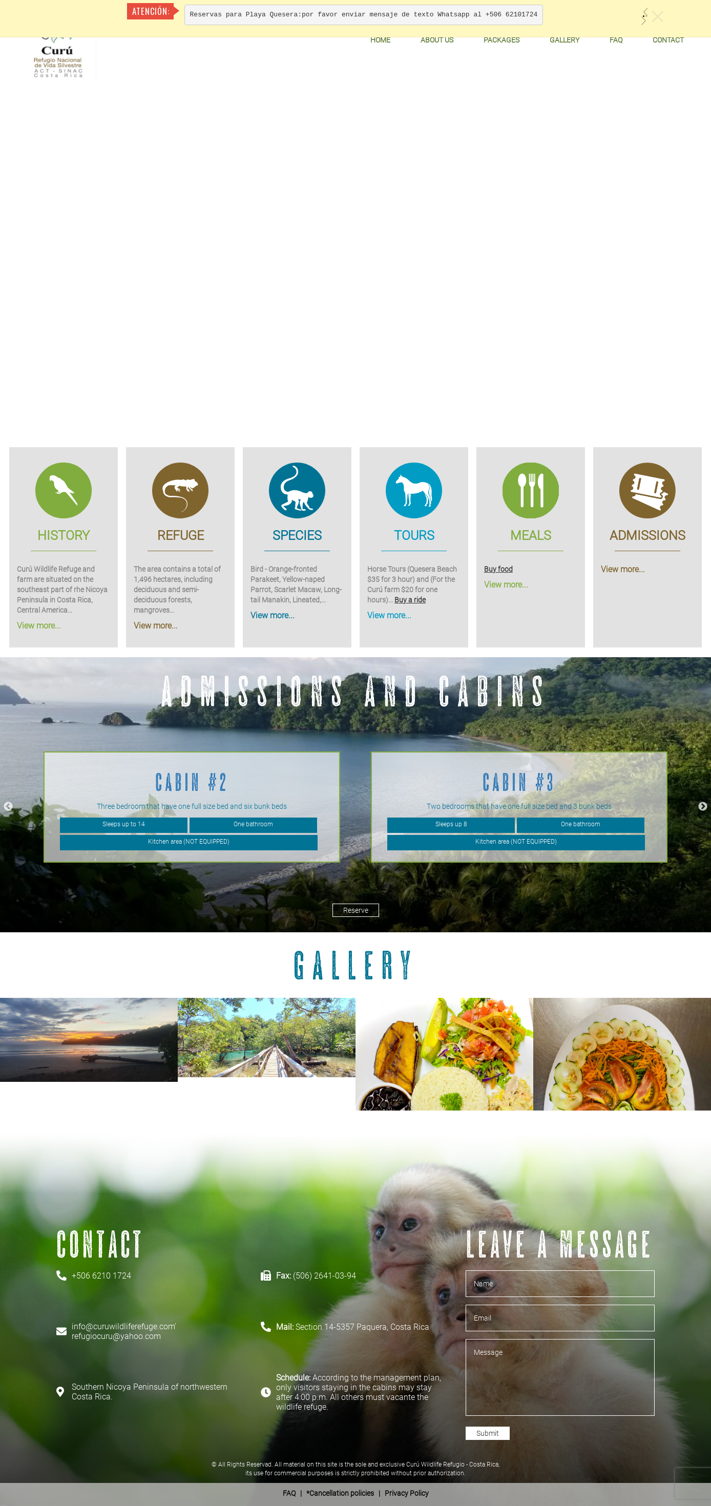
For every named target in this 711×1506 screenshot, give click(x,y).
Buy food (498, 568)
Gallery (564, 40)
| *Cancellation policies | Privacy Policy (356, 1493)
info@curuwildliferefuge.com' (124, 1326)
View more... (39, 625)
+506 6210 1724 (101, 1276)
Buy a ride (410, 599)
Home (380, 40)
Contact (668, 40)
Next (703, 807)
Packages (501, 40)
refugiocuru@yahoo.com (116, 1336)
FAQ (616, 40)
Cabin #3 (519, 782)
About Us (437, 40)
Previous (8, 807)
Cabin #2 (192, 782)
